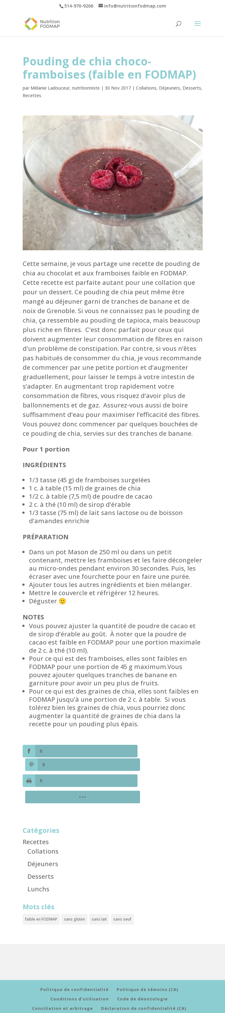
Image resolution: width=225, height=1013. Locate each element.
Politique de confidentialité (74, 960)
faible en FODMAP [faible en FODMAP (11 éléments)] (41, 889)
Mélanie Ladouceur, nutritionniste (65, 88)
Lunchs (38, 859)
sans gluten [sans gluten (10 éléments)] (74, 889)
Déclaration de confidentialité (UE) (143, 988)
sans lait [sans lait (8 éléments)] (99, 889)
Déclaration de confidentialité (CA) (143, 979)
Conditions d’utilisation (79, 969)
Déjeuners (169, 88)
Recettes (32, 95)
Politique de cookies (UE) (62, 988)
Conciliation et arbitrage (62, 979)
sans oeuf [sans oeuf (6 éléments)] (122, 889)
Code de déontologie (142, 969)
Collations (146, 88)
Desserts (192, 88)
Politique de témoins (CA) (147, 960)
